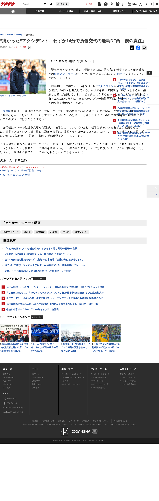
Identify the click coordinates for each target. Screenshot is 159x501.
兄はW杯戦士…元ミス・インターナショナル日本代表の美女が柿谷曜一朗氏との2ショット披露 (55, 314)
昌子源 (33, 129)
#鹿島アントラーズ (10, 259)
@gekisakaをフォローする (129, 188)
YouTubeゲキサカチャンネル (72, 431)
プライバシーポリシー (101, 478)
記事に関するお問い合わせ (57, 482)
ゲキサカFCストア (127, 431)
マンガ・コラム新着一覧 (100, 431)
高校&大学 (7, 438)
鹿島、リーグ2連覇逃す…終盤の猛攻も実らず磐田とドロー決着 (38, 298)
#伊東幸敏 (40, 259)
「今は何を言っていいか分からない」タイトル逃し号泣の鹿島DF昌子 (41, 275)
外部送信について (120, 478)
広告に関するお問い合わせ (33, 482)
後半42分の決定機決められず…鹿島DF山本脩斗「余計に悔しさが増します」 (44, 287)
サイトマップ (74, 478)
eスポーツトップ (97, 438)
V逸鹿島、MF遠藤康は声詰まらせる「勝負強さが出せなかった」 (38, 281)
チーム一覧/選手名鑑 (128, 442)
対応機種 (35, 478)
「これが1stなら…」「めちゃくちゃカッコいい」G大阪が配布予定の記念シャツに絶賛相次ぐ (55, 320)
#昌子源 (27, 259)
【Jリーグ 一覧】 (20, 53)
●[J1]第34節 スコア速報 (15, 201)
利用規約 (85, 478)
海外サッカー (8, 442)
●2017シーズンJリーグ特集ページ (21, 197)
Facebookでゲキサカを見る (130, 195)
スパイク (6, 445)
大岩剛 (7, 125)
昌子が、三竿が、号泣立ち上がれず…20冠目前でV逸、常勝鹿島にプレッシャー (46, 292)
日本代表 (6, 431)
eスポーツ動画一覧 (98, 445)
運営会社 (61, 478)
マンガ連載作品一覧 (98, 435)
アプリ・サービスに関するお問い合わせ (86, 482)
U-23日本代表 (80, 4)
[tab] (13, 11)
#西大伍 (66, 259)
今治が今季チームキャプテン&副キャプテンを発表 (32, 337)
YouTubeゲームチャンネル (13, 469)
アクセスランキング (127, 435)
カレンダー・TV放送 (128, 438)
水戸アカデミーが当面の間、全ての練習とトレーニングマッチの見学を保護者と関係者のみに (54, 326)
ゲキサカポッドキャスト (71, 442)
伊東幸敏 (56, 117)
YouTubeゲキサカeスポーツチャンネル (73, 436)
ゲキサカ (7, 5)
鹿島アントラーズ (8, 102)
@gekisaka (9, 456)
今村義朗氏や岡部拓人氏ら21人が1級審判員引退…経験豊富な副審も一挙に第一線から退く (53, 332)
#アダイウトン (81, 259)
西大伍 (23, 102)
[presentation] (13, 11)
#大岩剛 (53, 259)
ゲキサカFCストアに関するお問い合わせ (120, 482)
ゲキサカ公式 (10, 460)
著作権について (48, 478)
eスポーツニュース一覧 (100, 442)
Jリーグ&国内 (8, 435)
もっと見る (40, 306)
